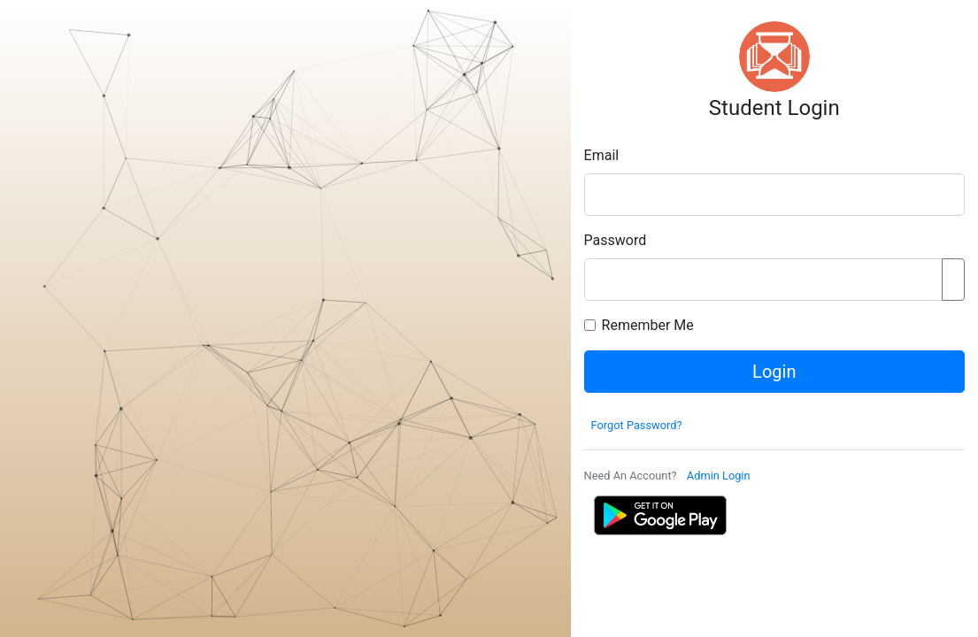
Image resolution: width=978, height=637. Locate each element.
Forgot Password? (636, 425)
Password (615, 240)
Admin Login (719, 475)
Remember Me (648, 325)
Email (602, 155)
